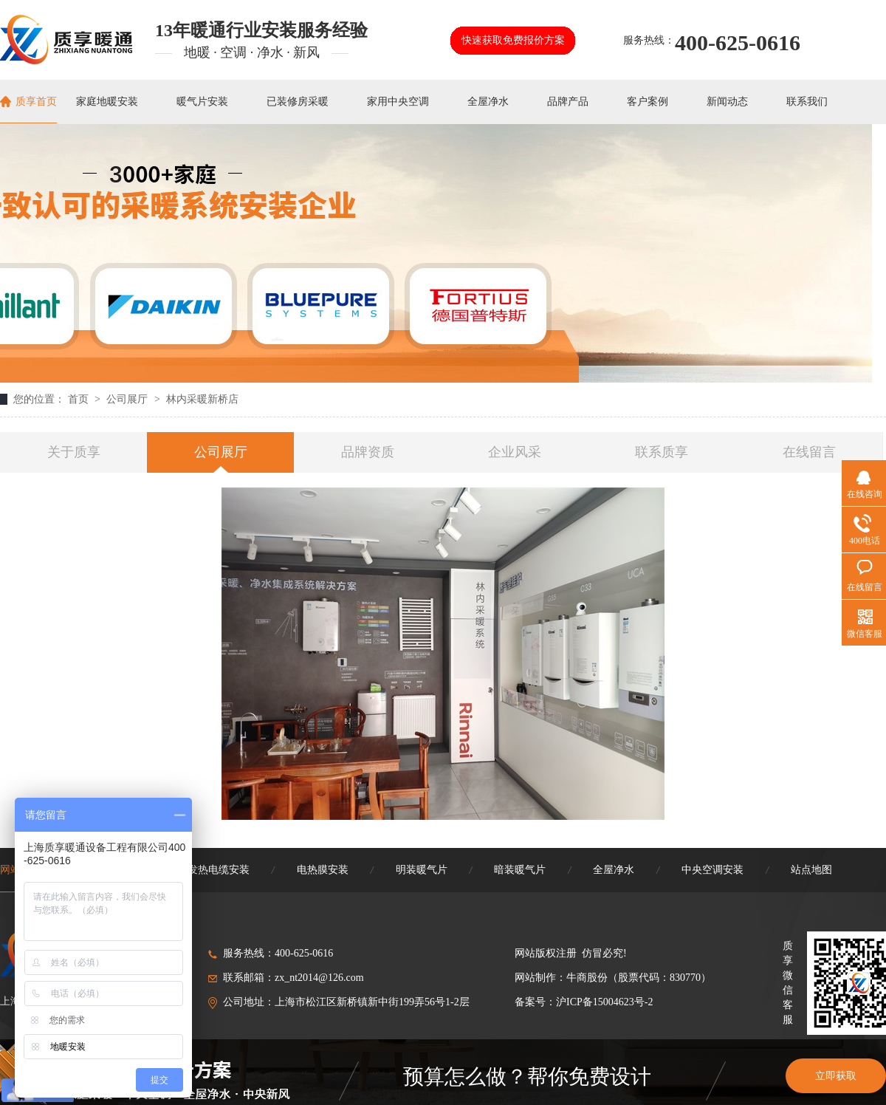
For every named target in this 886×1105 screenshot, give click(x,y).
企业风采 (514, 452)
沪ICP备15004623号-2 (604, 1002)
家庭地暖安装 (107, 101)
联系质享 (661, 452)
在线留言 (809, 452)
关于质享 (73, 452)
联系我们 (807, 101)
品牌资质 (367, 452)
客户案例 (647, 101)
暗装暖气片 (520, 869)
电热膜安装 (322, 869)
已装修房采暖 (298, 101)
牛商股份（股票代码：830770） (638, 977)
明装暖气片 (421, 869)
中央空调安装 (712, 869)
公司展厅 (128, 399)
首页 (80, 399)
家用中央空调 (398, 101)
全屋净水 (488, 101)
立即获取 (835, 1075)
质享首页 (36, 101)
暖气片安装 (202, 101)
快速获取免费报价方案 (513, 40)
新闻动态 (727, 101)
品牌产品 (567, 101)
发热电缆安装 (219, 869)
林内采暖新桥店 (202, 399)
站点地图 (811, 869)
